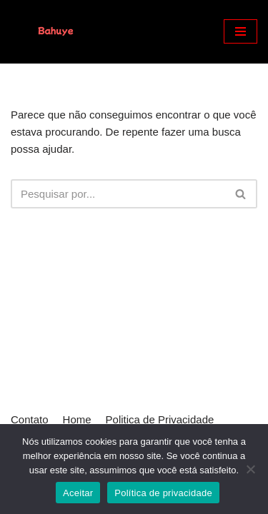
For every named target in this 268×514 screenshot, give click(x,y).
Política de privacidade (163, 493)
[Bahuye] (53, 32)
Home (77, 419)
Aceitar (78, 493)
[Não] (250, 469)
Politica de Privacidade (160, 419)
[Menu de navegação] (240, 31)
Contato (30, 419)
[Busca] (118, 193)
